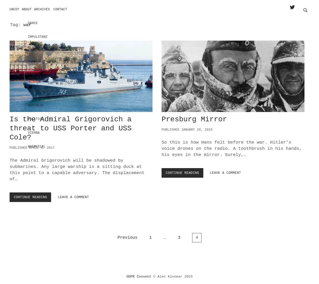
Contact (60, 9)
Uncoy (14, 9)
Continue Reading (31, 196)
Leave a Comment (73, 195)
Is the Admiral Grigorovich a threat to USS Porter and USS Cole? (81, 74)
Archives (42, 9)
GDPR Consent (138, 275)
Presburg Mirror (233, 74)
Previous (127, 236)
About (27, 9)
